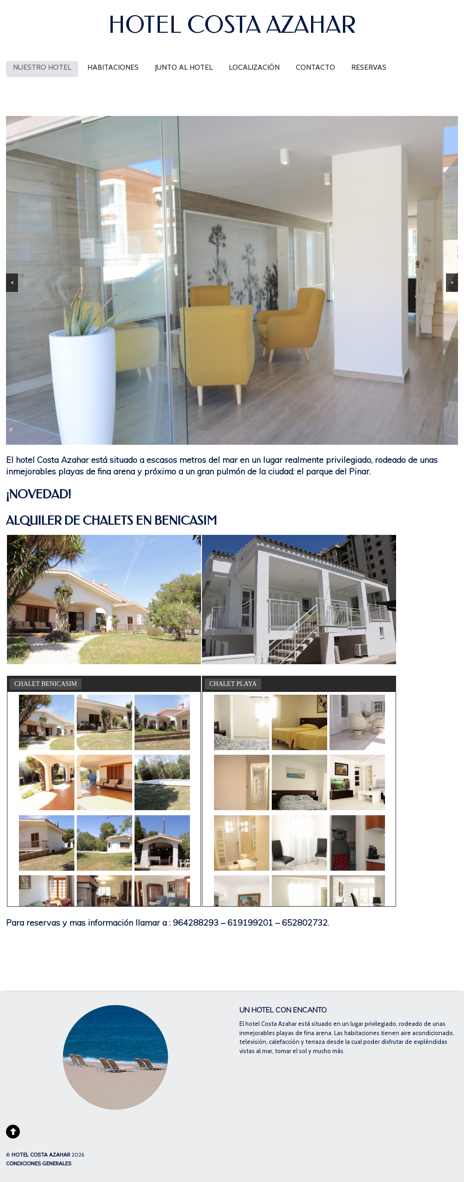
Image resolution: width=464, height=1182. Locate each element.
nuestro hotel (42, 67)
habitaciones (113, 67)
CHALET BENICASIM (45, 683)
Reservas (368, 67)
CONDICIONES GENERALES (38, 1163)
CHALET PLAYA (232, 683)
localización (254, 67)
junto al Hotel (184, 67)
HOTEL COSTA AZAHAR (41, 1155)
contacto (315, 67)
